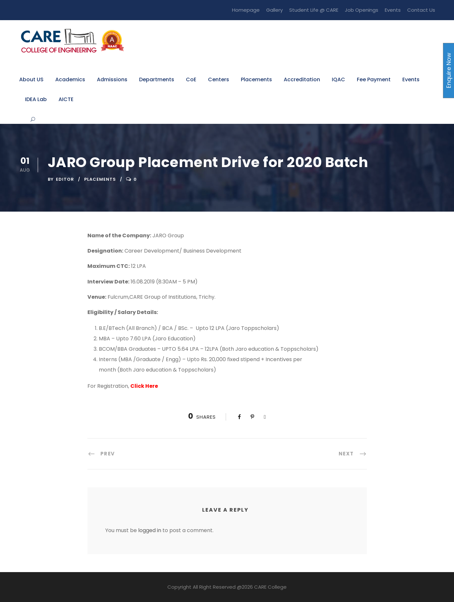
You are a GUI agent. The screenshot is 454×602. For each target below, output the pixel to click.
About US (31, 79)
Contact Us (421, 10)
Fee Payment (374, 79)
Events (393, 10)
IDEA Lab (36, 99)
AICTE (65, 99)
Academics (70, 79)
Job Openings (361, 10)
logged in (149, 530)
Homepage (246, 10)
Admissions (112, 79)
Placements (256, 79)
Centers (218, 79)
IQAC (338, 79)
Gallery (274, 10)
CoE (191, 79)
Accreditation (302, 79)
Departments (156, 79)
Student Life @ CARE (313, 10)
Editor (65, 179)
